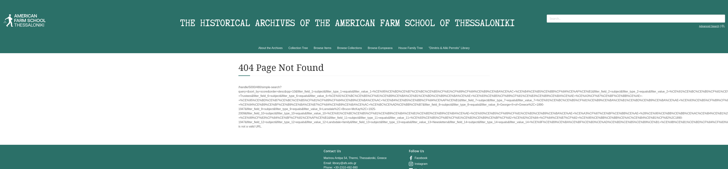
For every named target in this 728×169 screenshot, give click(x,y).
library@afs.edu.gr (344, 163)
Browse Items (322, 48)
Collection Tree (298, 48)
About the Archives (270, 48)
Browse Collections (349, 48)
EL (723, 26)
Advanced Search (709, 26)
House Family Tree (410, 48)
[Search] (636, 19)
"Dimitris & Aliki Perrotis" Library (449, 48)
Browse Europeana (380, 48)
